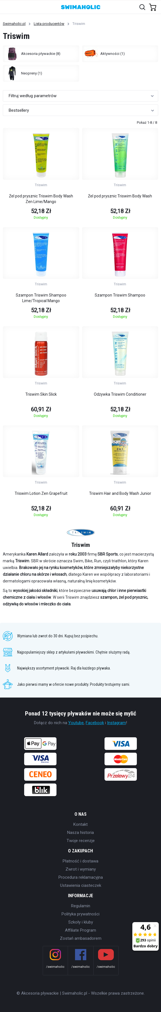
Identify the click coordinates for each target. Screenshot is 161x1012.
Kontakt (80, 824)
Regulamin (80, 905)
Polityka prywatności (80, 914)
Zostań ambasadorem (80, 938)
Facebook (95, 722)
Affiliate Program (80, 930)
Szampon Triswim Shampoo (120, 295)
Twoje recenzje (81, 840)
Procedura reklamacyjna (80, 877)
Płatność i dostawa (80, 861)
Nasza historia (80, 832)
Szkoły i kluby (80, 922)
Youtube (76, 722)
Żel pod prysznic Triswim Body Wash (120, 196)
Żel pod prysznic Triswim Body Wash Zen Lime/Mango (41, 199)
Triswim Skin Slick (41, 394)
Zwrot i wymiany (80, 869)
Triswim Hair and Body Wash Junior (120, 493)
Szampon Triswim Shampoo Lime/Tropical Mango (41, 298)
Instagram (116, 722)
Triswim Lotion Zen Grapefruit (41, 493)
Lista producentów (49, 24)
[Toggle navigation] (7, 7)
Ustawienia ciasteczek (80, 885)
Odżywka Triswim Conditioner (120, 394)
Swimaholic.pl (14, 24)
